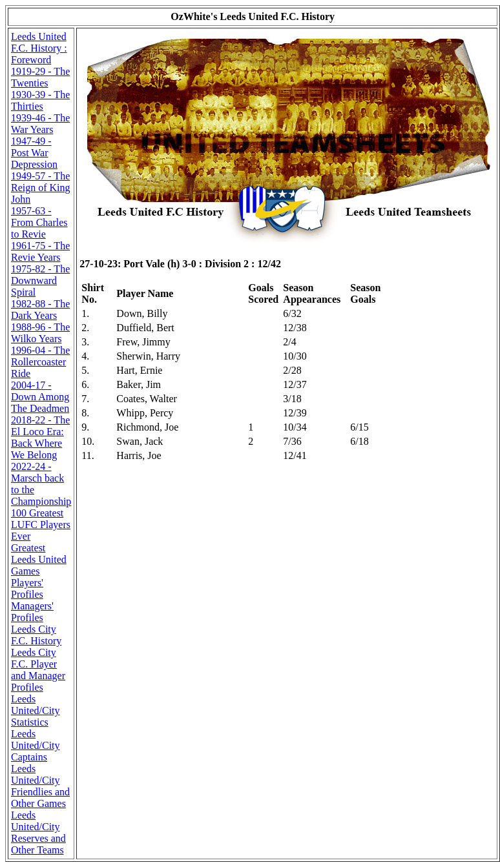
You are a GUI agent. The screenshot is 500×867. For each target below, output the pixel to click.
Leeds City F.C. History (36, 635)
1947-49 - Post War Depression (34, 153)
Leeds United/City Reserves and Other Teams (38, 832)
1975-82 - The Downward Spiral (40, 280)
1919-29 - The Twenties (40, 77)
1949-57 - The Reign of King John (40, 187)
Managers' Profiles (32, 611)
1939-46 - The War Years (40, 123)
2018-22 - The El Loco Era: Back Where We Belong (40, 437)
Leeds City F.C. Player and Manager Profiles (38, 670)
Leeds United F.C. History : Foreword (39, 48)
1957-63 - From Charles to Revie (39, 222)
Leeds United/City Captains (35, 745)
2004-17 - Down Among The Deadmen (40, 397)
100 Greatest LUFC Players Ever (40, 524)
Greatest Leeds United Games (39, 559)
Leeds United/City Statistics (35, 710)
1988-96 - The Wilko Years (40, 332)
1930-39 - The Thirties (40, 100)
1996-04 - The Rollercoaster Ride (40, 362)
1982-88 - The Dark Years (40, 309)
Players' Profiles (27, 588)
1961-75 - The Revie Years (40, 251)
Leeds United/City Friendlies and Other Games (40, 786)
